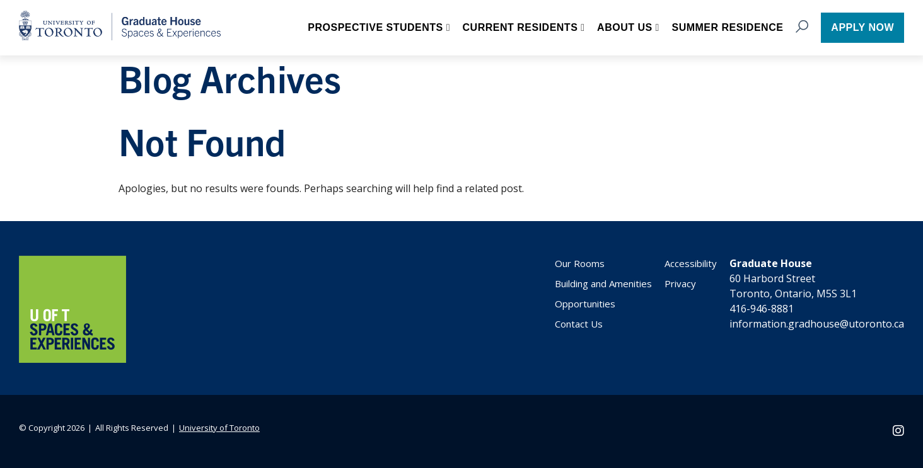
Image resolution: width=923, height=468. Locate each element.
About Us (625, 27)
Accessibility (691, 263)
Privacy (680, 283)
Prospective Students (375, 27)
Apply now (862, 27)
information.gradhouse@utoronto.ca (816, 324)
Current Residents (520, 27)
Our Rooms (580, 263)
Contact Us (579, 323)
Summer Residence (727, 27)
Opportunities (585, 303)
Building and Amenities (603, 283)
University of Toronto (219, 427)
